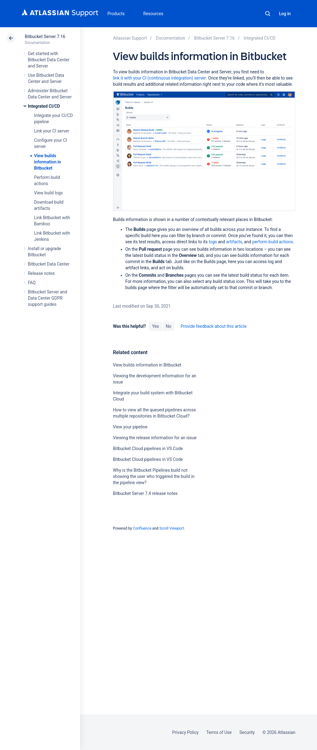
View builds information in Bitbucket (47, 162)
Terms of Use (219, 732)
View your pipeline (130, 426)
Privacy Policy (185, 732)
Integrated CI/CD (44, 106)
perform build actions (272, 241)
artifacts (234, 241)
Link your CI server (51, 130)
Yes (155, 326)
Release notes (41, 273)
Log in (285, 13)
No (169, 326)
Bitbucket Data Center (48, 264)
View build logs (48, 192)
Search (268, 14)
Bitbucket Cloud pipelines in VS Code (148, 448)
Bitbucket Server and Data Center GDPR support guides (47, 298)
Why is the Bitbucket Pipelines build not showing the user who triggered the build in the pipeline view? (154, 476)
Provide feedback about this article (213, 326)
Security (247, 732)
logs (213, 241)
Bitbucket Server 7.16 (45, 36)
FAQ (32, 282)
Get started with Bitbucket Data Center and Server (48, 59)
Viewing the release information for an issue (155, 437)
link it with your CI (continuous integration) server (159, 78)
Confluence (142, 528)
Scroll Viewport (171, 528)
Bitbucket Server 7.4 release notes (145, 493)
